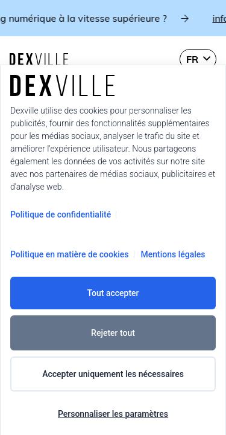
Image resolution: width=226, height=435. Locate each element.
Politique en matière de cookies (69, 254)
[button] (198, 59)
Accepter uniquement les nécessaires (113, 374)
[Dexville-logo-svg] (39, 59)
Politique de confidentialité (60, 214)
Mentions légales (173, 254)
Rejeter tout (113, 333)
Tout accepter (113, 293)
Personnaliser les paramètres (113, 414)
